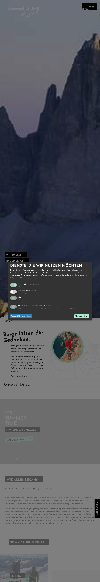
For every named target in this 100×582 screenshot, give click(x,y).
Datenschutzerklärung (29, 278)
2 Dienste (22, 287)
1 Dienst (22, 294)
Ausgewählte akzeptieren (21, 316)
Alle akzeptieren (81, 316)
